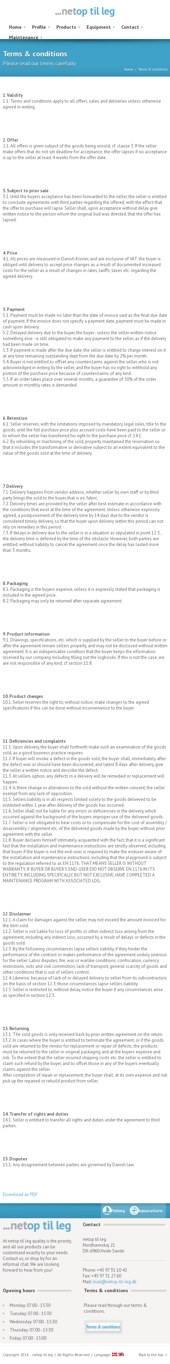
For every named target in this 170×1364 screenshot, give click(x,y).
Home (15, 27)
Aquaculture (150, 1210)
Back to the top (151, 1354)
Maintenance (23, 37)
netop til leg (85, 11)
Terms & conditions (103, 1327)
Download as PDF (20, 1194)
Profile (39, 27)
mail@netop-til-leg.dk (114, 1282)
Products (66, 27)
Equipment (99, 27)
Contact (130, 27)
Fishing (118, 1210)
